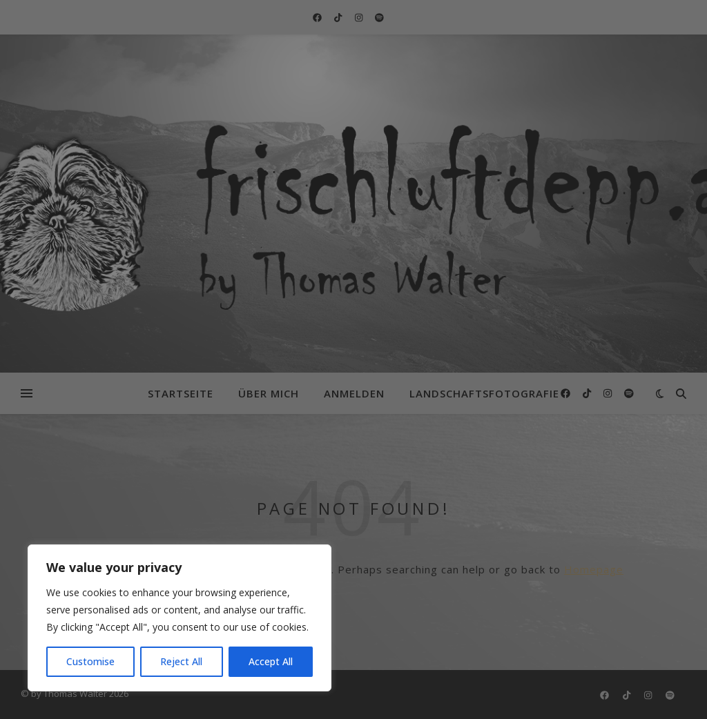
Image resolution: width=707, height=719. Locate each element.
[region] (179, 617)
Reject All (181, 661)
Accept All (271, 661)
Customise (90, 661)
